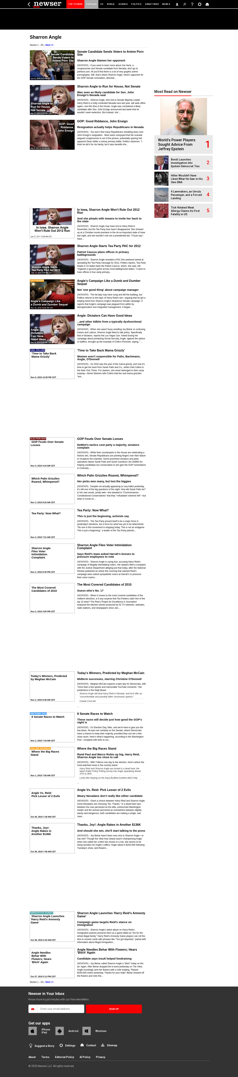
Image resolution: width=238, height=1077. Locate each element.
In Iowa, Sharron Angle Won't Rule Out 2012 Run (108, 211)
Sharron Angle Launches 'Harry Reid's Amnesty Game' (111, 914)
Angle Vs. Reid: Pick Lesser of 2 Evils (104, 789)
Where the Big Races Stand (96, 748)
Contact (91, 1045)
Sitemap (112, 1045)
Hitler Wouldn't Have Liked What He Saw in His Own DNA (187, 179)
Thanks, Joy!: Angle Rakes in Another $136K (109, 824)
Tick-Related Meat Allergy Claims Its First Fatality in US (185, 211)
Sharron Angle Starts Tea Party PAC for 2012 (109, 246)
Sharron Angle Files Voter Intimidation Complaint (104, 546)
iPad (44, 1032)
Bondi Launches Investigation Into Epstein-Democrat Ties (185, 163)
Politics (136, 4)
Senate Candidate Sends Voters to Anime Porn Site (110, 53)
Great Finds (152, 4)
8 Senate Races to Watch (95, 713)
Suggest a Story (44, 1045)
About (32, 1057)
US (101, 4)
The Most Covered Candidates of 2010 (104, 584)
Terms (45, 1057)
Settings (70, 1045)
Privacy (100, 1057)
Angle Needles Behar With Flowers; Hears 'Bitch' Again (107, 951)
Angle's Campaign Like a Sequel (108, 282)
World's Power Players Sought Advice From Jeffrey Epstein (176, 144)
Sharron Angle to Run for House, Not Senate (108, 86)
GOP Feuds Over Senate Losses (100, 438)
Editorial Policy (64, 1057)
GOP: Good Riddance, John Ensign (102, 121)
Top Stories (75, 4)
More (165, 4)
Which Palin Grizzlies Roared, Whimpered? (108, 475)
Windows (101, 1031)
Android (73, 1031)
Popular (91, 4)
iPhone (45, 1029)
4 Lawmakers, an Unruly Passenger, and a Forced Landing (186, 195)
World (111, 4)
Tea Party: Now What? (93, 510)
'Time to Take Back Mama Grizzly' (101, 350)
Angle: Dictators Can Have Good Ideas (104, 315)
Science (123, 4)
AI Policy (85, 1057)
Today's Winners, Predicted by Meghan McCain (110, 673)
